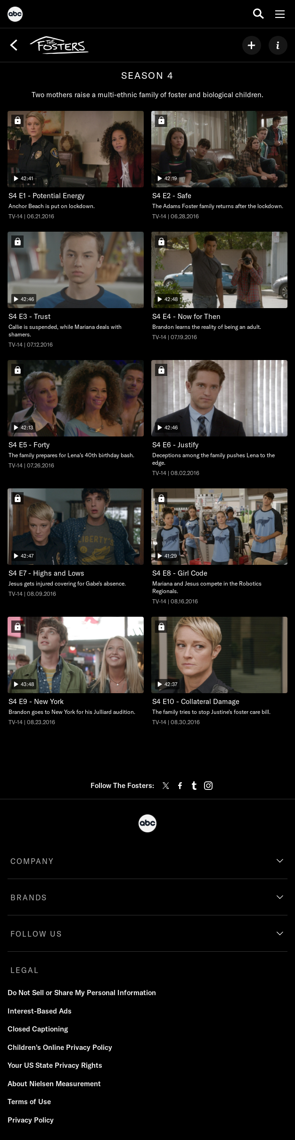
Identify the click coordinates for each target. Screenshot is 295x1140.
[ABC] (15, 16)
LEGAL (24, 970)
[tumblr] (194, 785)
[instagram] (208, 785)
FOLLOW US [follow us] (36, 934)
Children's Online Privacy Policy (60, 1047)
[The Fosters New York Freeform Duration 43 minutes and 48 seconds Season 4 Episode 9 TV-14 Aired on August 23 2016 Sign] (76, 671)
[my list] (251, 45)
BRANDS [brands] (28, 897)
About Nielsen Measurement (54, 1083)
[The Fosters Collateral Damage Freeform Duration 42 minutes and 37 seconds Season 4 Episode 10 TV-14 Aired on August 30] (219, 671)
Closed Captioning (38, 1028)
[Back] (14, 45)
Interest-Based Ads (40, 1010)
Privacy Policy (31, 1119)
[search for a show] (258, 14)
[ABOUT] (278, 45)
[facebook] (180, 785)
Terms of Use (29, 1101)
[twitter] (166, 785)
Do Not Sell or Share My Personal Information (82, 992)
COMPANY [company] (32, 861)
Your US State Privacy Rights (55, 1065)
